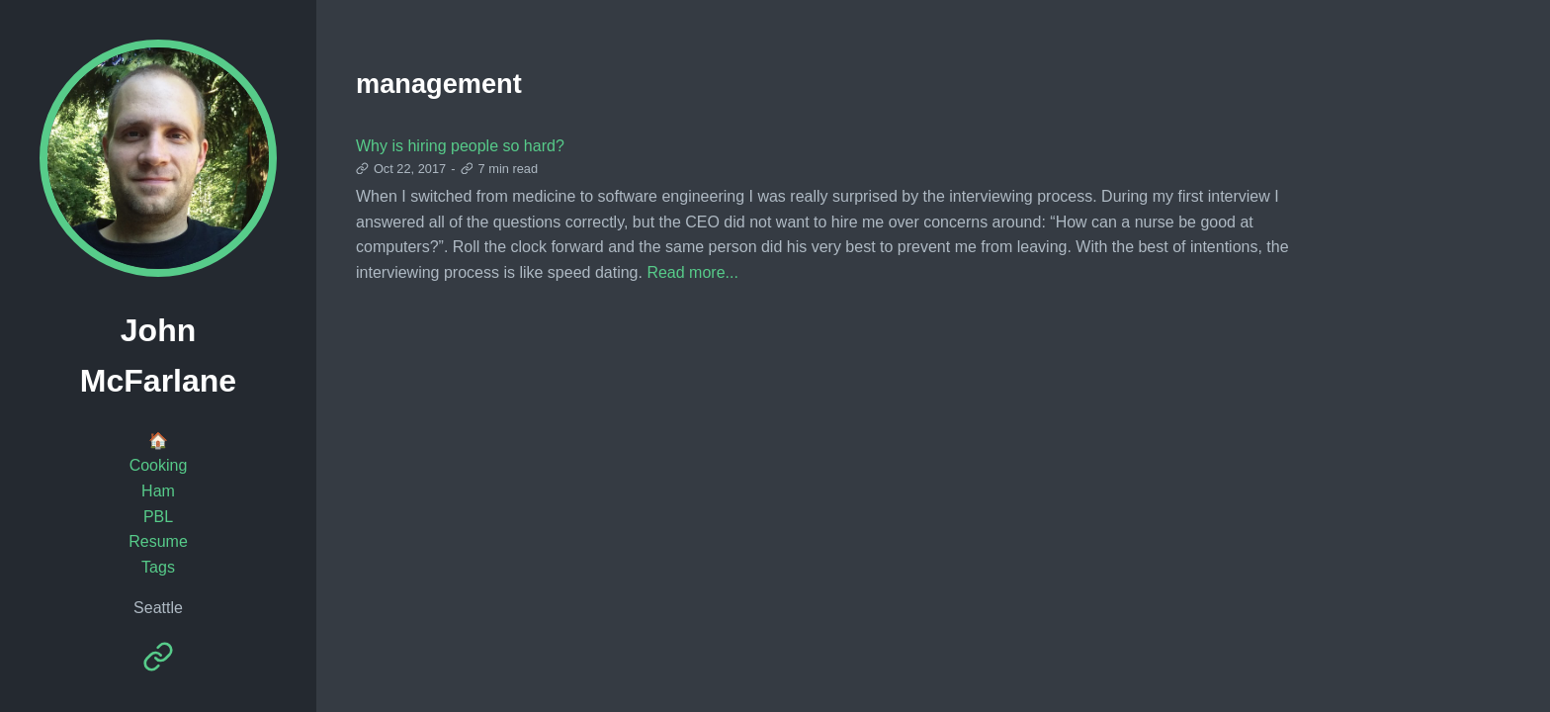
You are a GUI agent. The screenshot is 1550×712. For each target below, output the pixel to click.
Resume (158, 541)
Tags (158, 567)
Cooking (158, 465)
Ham (158, 491)
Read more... (691, 272)
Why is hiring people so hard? (460, 145)
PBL (158, 516)
